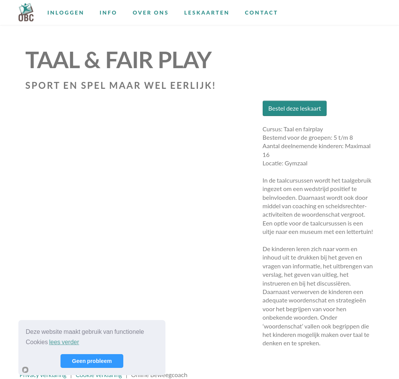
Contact (261, 12)
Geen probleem (92, 361)
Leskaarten (207, 12)
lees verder (64, 342)
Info (108, 12)
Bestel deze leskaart (294, 108)
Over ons (150, 12)
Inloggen (66, 12)
